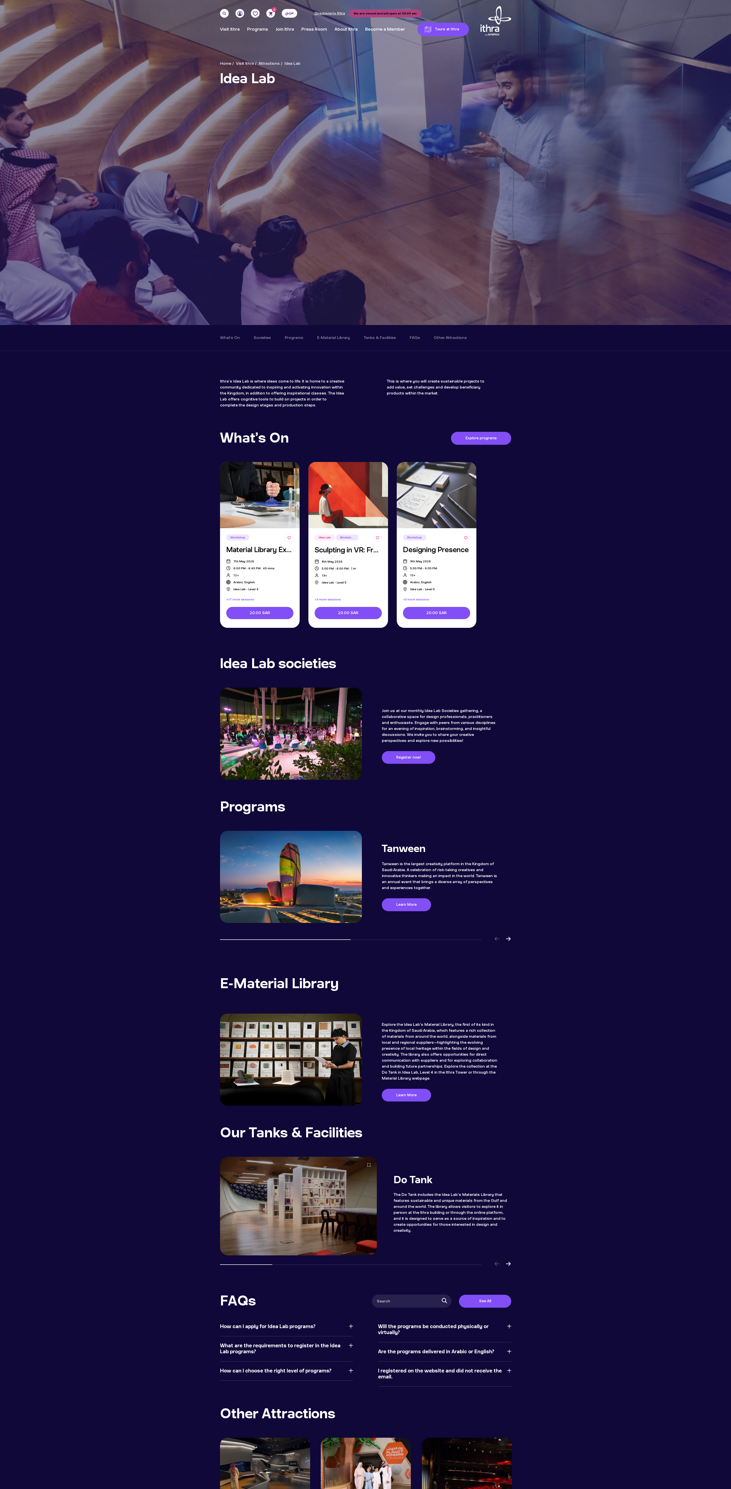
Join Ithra (285, 29)
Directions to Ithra (330, 13)
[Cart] (270, 13)
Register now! (409, 757)
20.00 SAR (260, 613)
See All (485, 1301)
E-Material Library (333, 338)
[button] (497, 939)
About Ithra (346, 29)
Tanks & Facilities (380, 338)
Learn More (408, 904)
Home (225, 63)
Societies (262, 338)
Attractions (269, 63)
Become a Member (385, 29)
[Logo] (495, 21)
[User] (239, 13)
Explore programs (481, 438)
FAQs (415, 338)
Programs (257, 29)
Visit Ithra (230, 29)
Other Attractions (450, 338)
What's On (230, 338)
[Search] (224, 13)
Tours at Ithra (442, 29)
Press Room (314, 29)
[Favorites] (255, 13)
